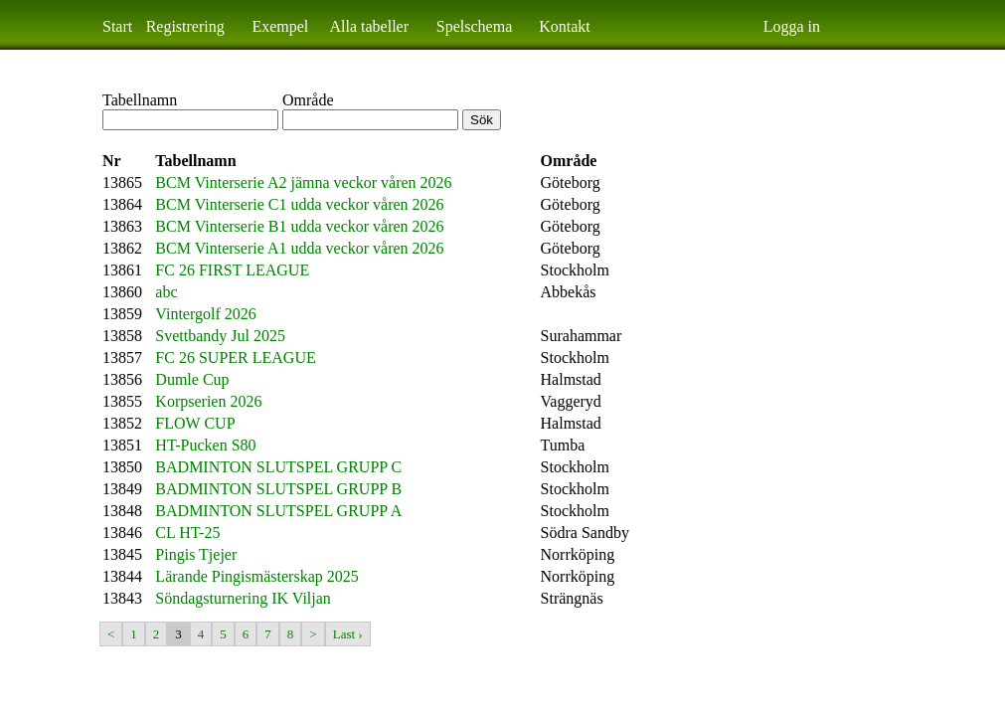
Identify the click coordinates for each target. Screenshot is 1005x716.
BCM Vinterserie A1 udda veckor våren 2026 (299, 248)
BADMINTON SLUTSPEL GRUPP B (278, 488)
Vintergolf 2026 (205, 313)
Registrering (185, 26)
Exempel (279, 26)
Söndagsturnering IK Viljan (243, 598)
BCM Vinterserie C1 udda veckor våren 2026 (299, 204)
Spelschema (474, 26)
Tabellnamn (139, 99)
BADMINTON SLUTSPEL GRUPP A (278, 510)
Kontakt (564, 26)
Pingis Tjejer (196, 554)
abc (166, 291)
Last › (348, 633)
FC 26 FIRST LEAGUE (232, 270)
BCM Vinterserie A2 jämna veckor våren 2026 (303, 182)
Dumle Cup (192, 379)
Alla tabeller (370, 26)
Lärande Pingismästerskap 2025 (256, 576)
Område (308, 99)
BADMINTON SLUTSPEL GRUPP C (278, 466)
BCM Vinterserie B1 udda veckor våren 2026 (299, 226)
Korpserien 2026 (208, 401)
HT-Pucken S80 (205, 445)
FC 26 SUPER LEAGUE (235, 357)
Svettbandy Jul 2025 (220, 335)
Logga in (791, 26)
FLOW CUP (195, 423)
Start (117, 26)
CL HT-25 (187, 532)
